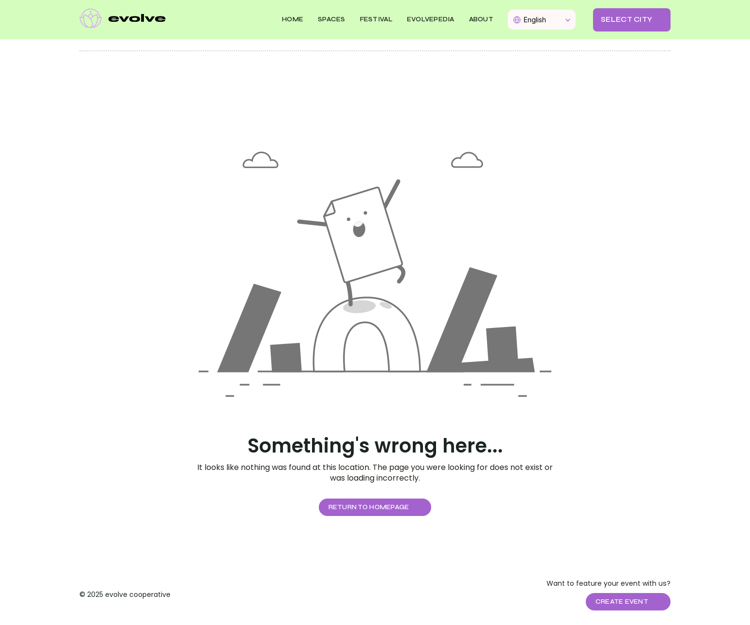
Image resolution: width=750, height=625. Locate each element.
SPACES (331, 19)
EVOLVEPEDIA (430, 19)
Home (292, 19)
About (481, 19)
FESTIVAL (376, 19)
